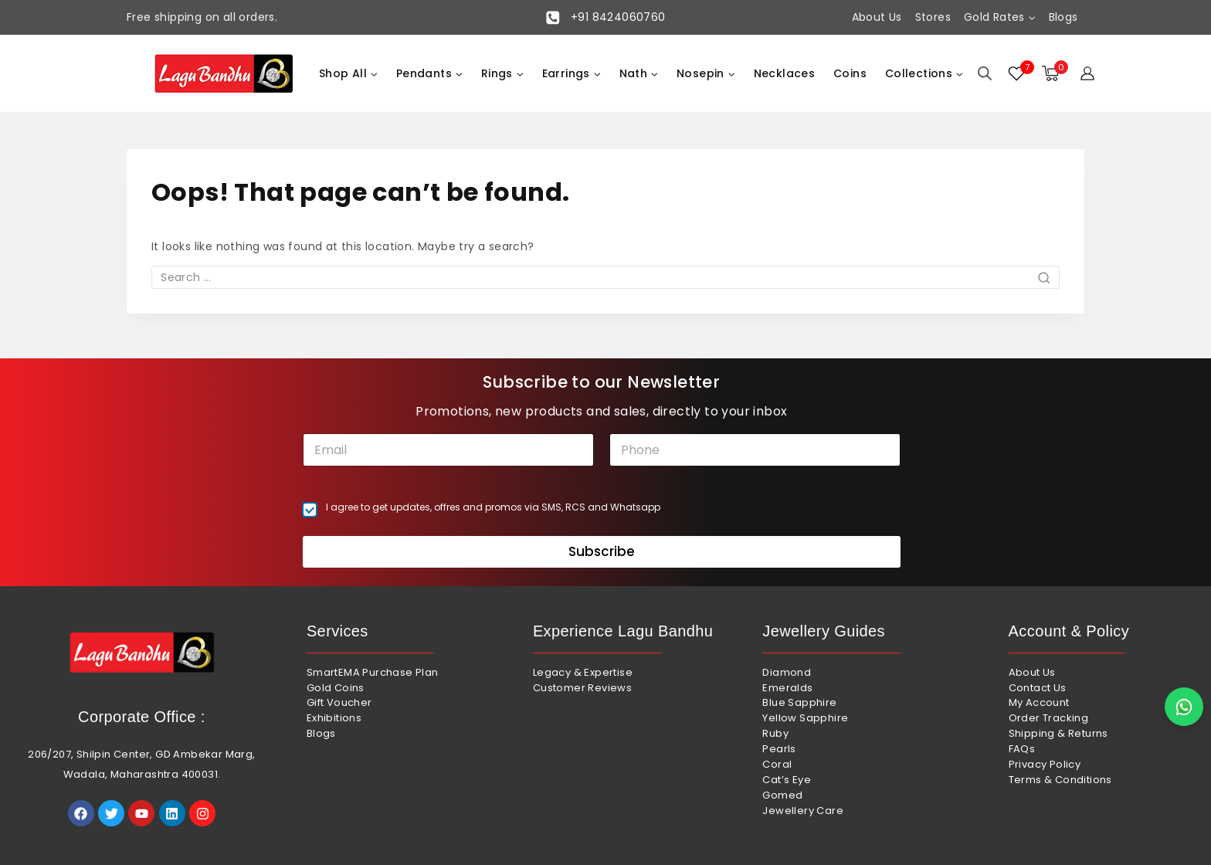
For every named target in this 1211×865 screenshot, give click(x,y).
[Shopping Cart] (1053, 73)
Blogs (1063, 17)
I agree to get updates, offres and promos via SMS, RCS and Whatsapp (493, 507)
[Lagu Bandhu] (224, 73)
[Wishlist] (1017, 73)
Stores (933, 17)
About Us (877, 17)
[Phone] (755, 449)
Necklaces (785, 73)
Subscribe (601, 551)
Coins (850, 73)
